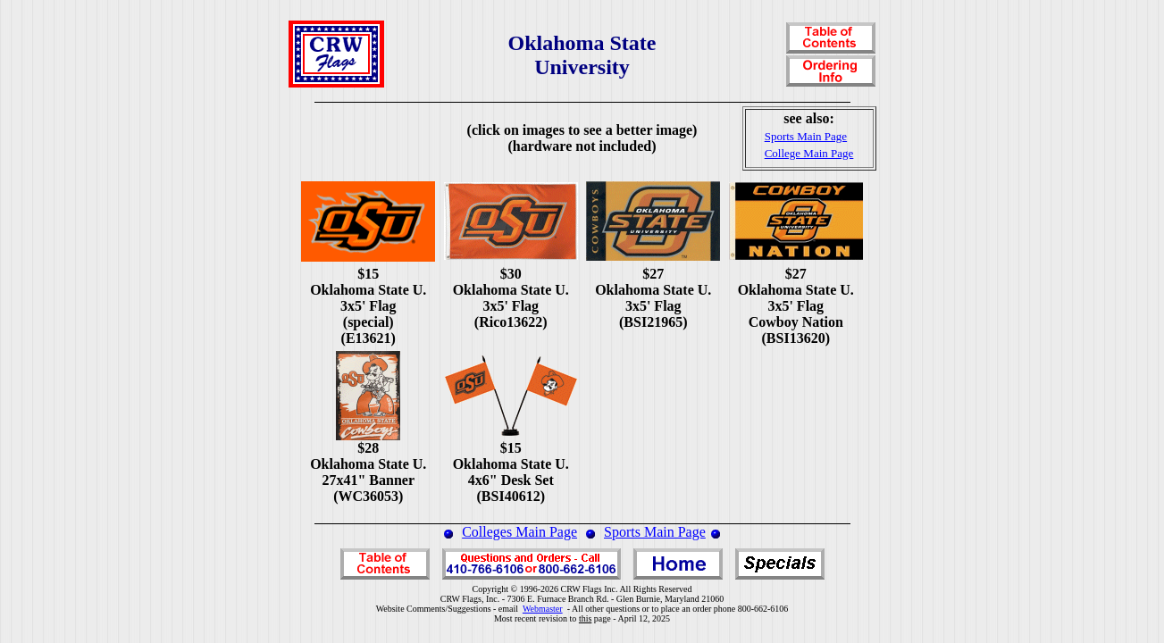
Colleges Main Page (519, 531)
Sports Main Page (655, 531)
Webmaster (543, 609)
